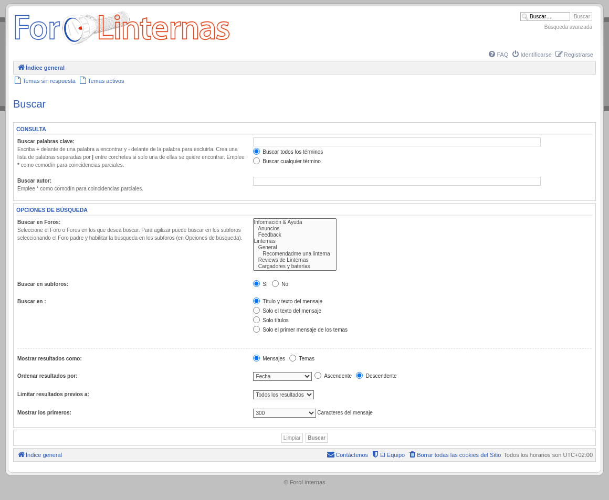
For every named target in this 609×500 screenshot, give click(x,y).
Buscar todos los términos (288, 152)
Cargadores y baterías (294, 266)
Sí (260, 284)
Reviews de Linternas (294, 260)
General (294, 247)
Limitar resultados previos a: (53, 394)
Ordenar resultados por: (47, 376)
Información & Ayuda (294, 222)
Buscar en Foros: (38, 222)
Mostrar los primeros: (44, 413)
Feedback (294, 235)
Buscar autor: (34, 181)
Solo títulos (271, 320)
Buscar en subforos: (42, 284)
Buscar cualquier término (287, 161)
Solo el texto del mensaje (287, 311)
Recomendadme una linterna (294, 254)
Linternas (294, 241)
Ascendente (333, 376)
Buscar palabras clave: (46, 141)
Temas (301, 358)
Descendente (376, 376)
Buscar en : (31, 301)
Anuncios (294, 229)
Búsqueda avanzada (568, 27)
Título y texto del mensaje (288, 301)
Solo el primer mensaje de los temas (300, 330)
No (280, 284)
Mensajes (269, 358)
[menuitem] (497, 54)
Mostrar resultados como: (49, 358)
